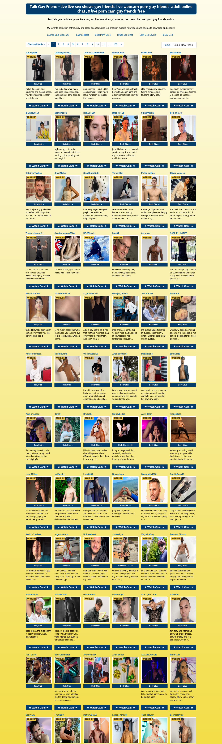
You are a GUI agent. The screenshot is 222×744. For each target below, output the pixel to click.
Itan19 (57, 374)
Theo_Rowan (147, 643)
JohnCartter (147, 267)
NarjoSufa (175, 589)
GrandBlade (89, 535)
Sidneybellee (118, 374)
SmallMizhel (60, 160)
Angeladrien (118, 589)
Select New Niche (184, 44)
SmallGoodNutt (91, 160)
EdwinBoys (117, 535)
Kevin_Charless (33, 482)
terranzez (145, 213)
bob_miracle (176, 106)
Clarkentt (174, 535)
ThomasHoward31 (35, 213)
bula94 (115, 213)
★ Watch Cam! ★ (39, 99)
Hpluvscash (89, 106)
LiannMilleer (32, 428)
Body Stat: (39, 77)
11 (103, 44)
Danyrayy (30, 643)
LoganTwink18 (119, 643)
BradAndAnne (33, 267)
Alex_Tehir (146, 374)
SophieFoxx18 (177, 428)
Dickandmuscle (62, 267)
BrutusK (87, 374)
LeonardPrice (176, 643)
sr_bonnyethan (90, 267)
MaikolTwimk (60, 321)
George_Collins (120, 267)
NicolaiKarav (60, 535)
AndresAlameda (33, 321)
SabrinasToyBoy (34, 160)
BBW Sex (168, 35)
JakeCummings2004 (64, 213)
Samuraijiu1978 (148, 428)
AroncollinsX (89, 589)
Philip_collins (148, 160)
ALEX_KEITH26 (148, 535)
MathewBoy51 (90, 643)
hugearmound (61, 482)
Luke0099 (88, 428)
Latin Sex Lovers (147, 35)
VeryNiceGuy (147, 482)
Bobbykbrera (89, 482)
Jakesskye (117, 482)
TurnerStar (117, 160)
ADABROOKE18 (149, 589)
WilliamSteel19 (90, 321)
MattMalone (147, 321)
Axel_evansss (32, 374)
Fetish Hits (112, 739)
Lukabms (174, 267)
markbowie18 (32, 106)
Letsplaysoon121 (62, 52)
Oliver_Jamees (177, 160)
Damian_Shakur (178, 482)
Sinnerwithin (147, 106)
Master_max (118, 52)
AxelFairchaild (119, 321)
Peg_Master (31, 589)
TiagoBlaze (175, 374)
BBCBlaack (89, 213)
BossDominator (62, 589)
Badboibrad (118, 106)
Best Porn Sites (103, 35)
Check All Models (36, 44)
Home (167, 44)
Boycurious (118, 428)
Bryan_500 (146, 52)
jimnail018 (175, 321)
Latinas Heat (82, 35)
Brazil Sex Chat (125, 35)
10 (97, 44)
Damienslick (60, 106)
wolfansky (59, 428)
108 (115, 44)
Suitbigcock (31, 52)
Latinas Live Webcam (58, 35)
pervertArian (32, 535)
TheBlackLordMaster (93, 52)
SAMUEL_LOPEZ (178, 213)
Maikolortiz (175, 52)
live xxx (164, 714)
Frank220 (59, 643)
